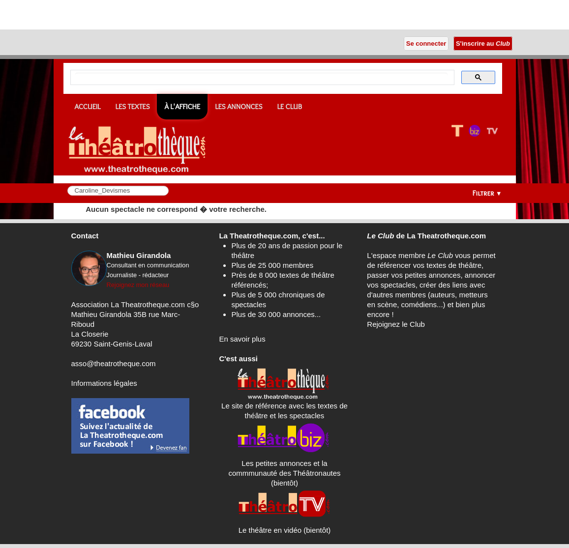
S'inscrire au (482, 43)
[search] (261, 78)
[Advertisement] (115, 14)
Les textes (133, 106)
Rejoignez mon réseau (138, 284)
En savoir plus (242, 339)
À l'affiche (182, 106)
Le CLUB (289, 106)
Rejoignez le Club (396, 324)
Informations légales (104, 383)
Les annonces (238, 106)
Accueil (88, 106)
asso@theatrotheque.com (113, 363)
